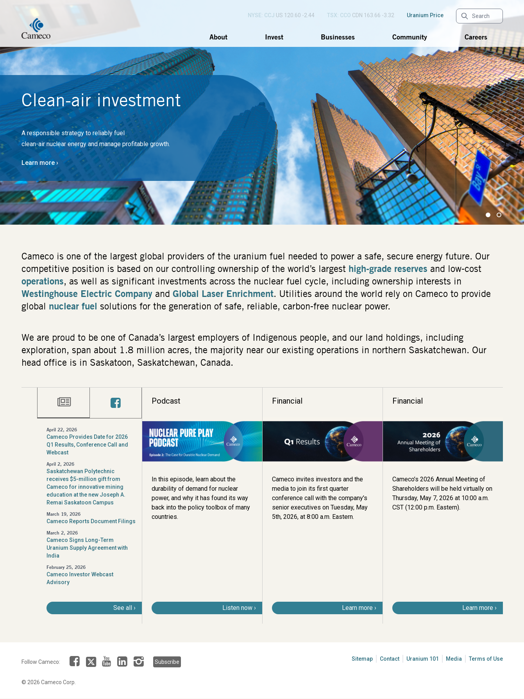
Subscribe (166, 662)
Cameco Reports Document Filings (91, 521)
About (218, 36)
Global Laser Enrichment (223, 293)
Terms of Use (486, 659)
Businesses (338, 36)
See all (122, 607)
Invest (274, 36)
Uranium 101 (422, 659)
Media (454, 659)
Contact (389, 659)
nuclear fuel (73, 305)
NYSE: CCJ (261, 15)
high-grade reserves (388, 268)
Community (409, 36)
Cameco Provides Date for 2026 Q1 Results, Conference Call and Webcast (87, 445)
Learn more (38, 162)
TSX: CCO (339, 15)
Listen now (237, 607)
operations (42, 280)
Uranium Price (425, 15)
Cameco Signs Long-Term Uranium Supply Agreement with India (87, 548)
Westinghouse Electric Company (86, 293)
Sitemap (362, 659)
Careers (476, 36)
